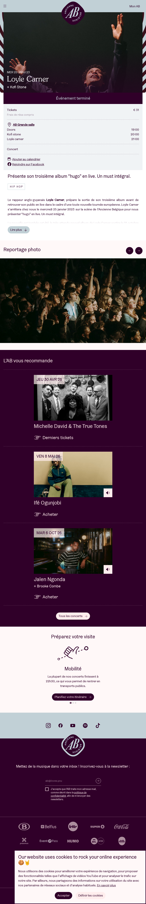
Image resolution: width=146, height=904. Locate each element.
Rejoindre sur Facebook (25, 164)
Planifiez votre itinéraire (73, 697)
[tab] (71, 703)
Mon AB (134, 6)
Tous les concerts (73, 616)
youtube (72, 725)
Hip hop (16, 186)
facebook (60, 725)
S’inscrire (98, 780)
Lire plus (18, 230)
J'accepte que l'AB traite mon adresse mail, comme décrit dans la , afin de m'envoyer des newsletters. (73, 794)
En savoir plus (106, 885)
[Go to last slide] (129, 250)
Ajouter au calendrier (23, 159)
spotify (85, 725)
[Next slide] (139, 250)
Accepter (63, 895)
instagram (48, 725)
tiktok (97, 725)
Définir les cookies (90, 895)
